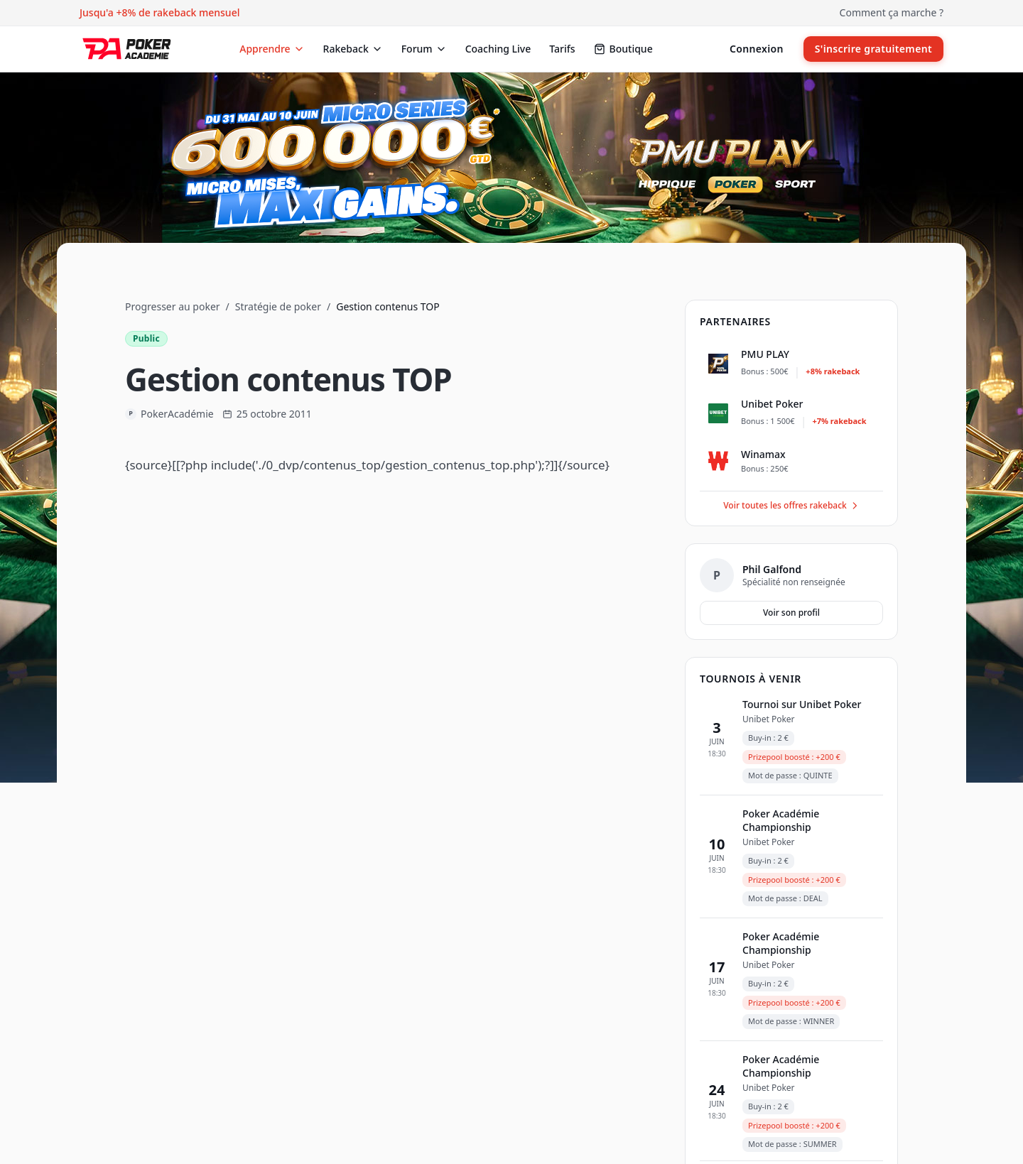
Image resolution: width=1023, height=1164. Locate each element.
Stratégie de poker (278, 306)
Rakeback (353, 48)
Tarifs (562, 48)
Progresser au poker (172, 306)
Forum (424, 48)
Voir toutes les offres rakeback (791, 505)
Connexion (757, 48)
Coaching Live (498, 48)
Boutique (623, 48)
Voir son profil (791, 613)
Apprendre (271, 48)
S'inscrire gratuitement (873, 48)
